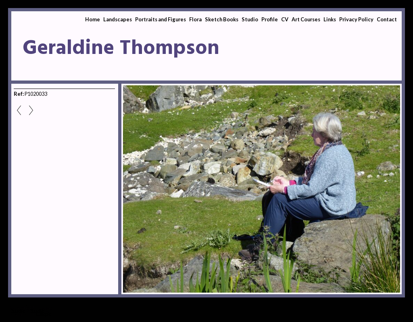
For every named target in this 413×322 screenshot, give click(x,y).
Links (329, 19)
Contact (387, 19)
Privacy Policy (356, 19)
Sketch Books (221, 19)
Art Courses (306, 19)
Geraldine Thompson (121, 48)
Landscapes (117, 19)
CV (284, 19)
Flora (195, 19)
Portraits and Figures (160, 19)
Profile (269, 19)
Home (92, 19)
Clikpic (43, 314)
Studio (250, 19)
